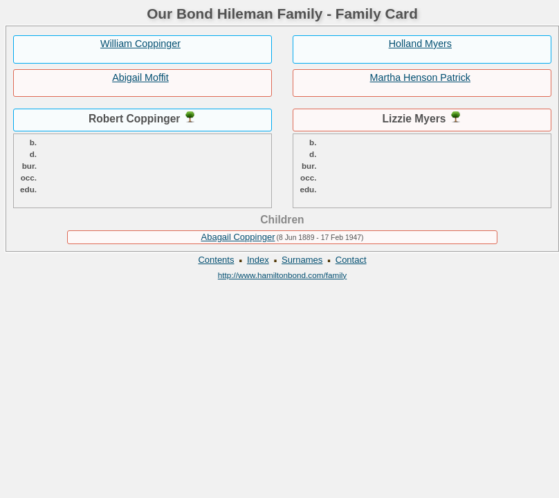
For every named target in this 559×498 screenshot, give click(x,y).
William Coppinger (140, 43)
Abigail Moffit (140, 77)
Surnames (302, 260)
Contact (351, 260)
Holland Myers (420, 43)
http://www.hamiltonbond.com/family (282, 274)
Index (258, 260)
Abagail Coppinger (238, 237)
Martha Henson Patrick (420, 77)
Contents (216, 260)
